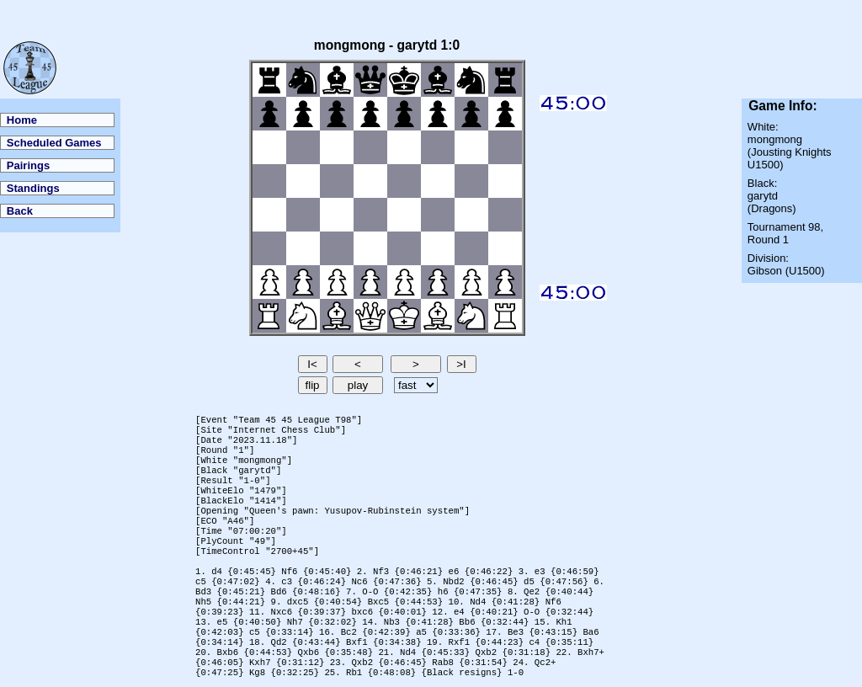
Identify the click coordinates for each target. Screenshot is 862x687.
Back (20, 211)
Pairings (28, 165)
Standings (33, 188)
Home (22, 120)
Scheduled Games (54, 142)
